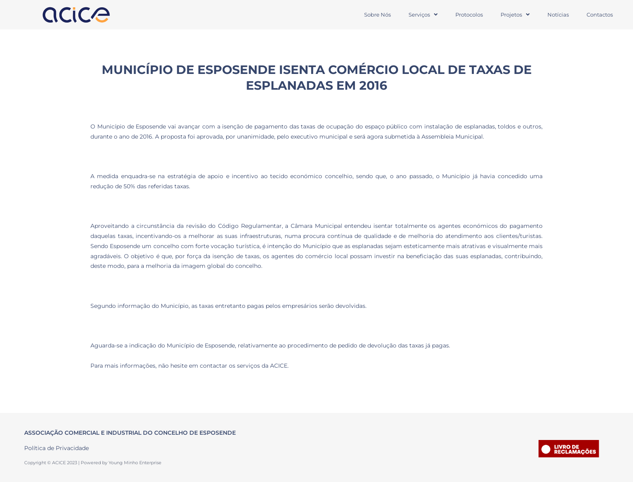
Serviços (423, 14)
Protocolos (469, 14)
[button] (423, 14)
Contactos (600, 14)
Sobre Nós (377, 14)
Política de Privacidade (56, 448)
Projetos (515, 14)
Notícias (558, 14)
